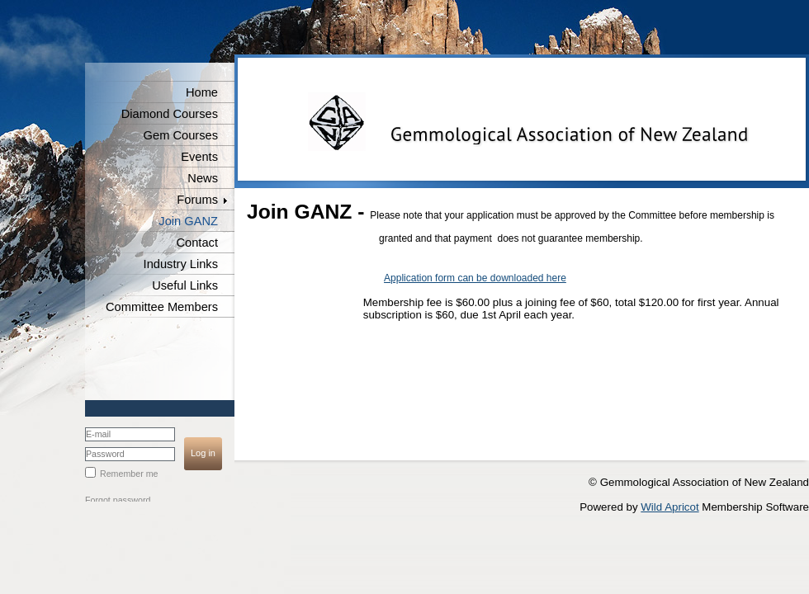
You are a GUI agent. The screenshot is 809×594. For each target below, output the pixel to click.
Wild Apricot (669, 507)
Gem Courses (181, 135)
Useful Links (185, 285)
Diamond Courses (169, 113)
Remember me (129, 473)
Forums (197, 199)
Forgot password (117, 500)
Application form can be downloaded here (475, 278)
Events (199, 156)
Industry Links (181, 264)
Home (202, 92)
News (202, 178)
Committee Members (162, 307)
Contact (197, 242)
